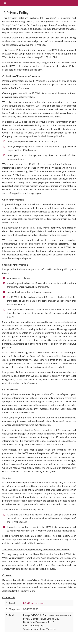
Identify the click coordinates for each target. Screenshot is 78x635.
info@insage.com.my (34, 603)
